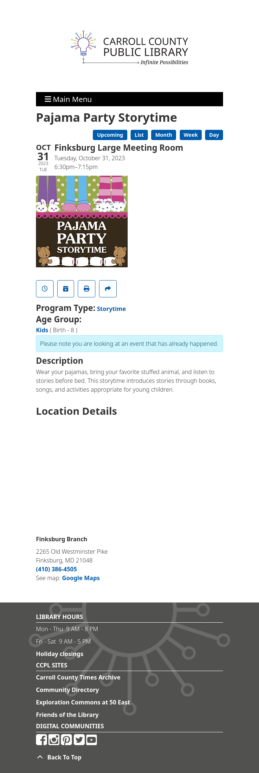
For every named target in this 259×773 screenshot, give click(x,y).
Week (191, 134)
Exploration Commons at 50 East (83, 702)
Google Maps (81, 578)
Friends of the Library (67, 715)
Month (163, 134)
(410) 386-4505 (56, 569)
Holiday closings (59, 654)
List (139, 134)
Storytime (111, 309)
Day (214, 134)
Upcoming (110, 134)
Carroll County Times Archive (78, 677)
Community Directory (67, 690)
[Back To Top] (129, 757)
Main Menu (68, 99)
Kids (42, 330)
